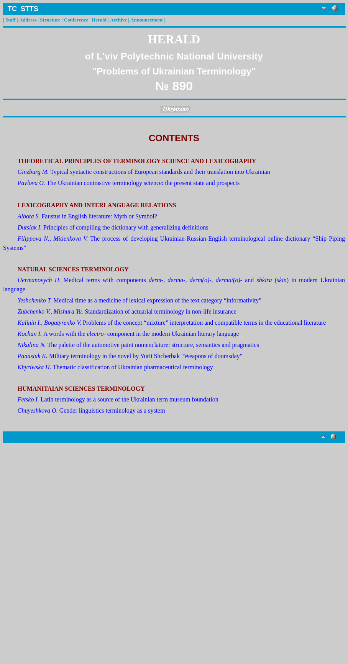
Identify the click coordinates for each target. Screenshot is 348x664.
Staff (10, 20)
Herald (99, 20)
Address (27, 20)
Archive (118, 20)
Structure (50, 20)
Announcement (146, 20)
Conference (76, 20)
